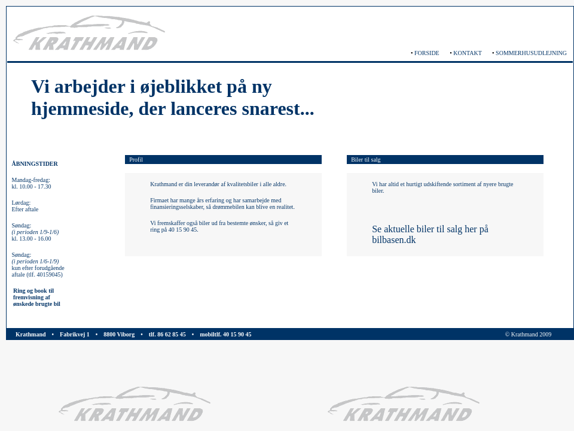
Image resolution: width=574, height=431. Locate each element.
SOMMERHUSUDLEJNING (531, 53)
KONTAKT (467, 53)
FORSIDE (426, 53)
